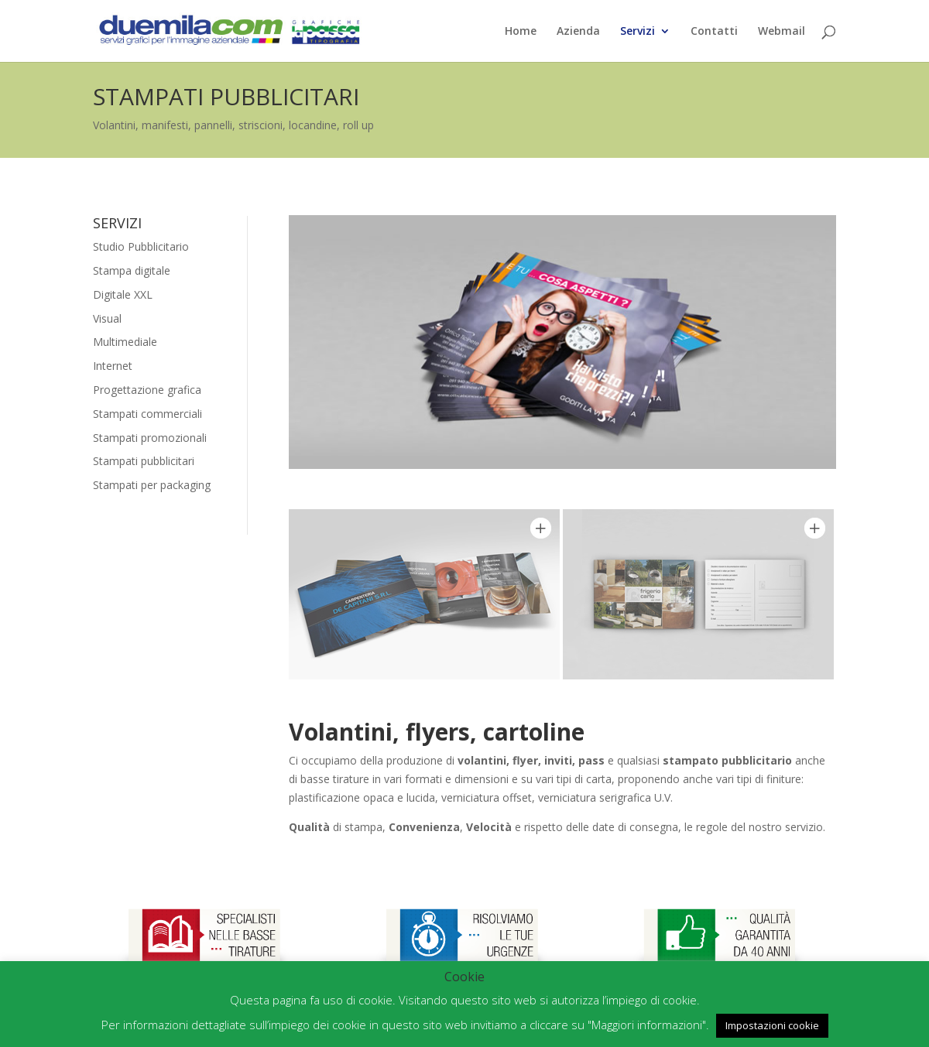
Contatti (714, 32)
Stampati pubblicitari (143, 460)
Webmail (781, 32)
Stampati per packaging (152, 484)
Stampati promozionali (150, 437)
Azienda (578, 32)
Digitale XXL (123, 294)
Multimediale (125, 341)
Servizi (637, 32)
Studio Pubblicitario (141, 246)
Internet (112, 365)
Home (520, 32)
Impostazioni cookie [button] (772, 1025)
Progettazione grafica (147, 389)
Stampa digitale (131, 270)
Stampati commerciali (147, 413)
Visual (107, 318)
